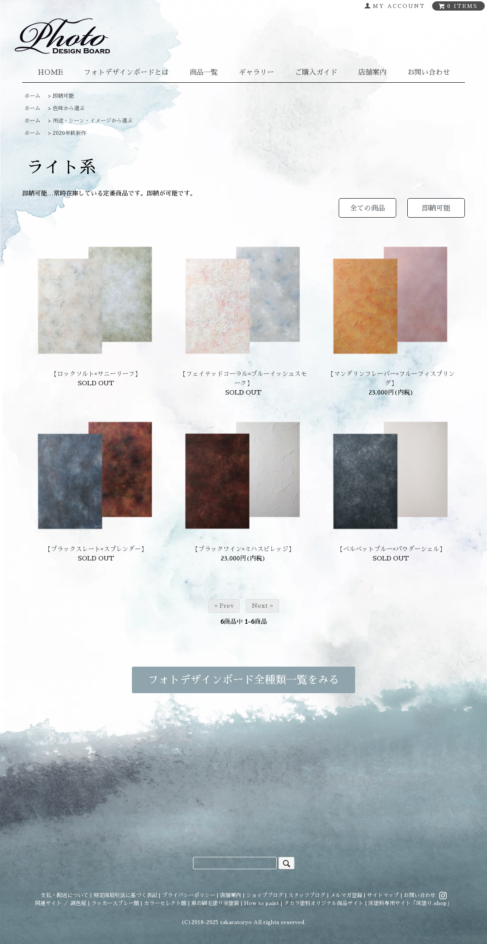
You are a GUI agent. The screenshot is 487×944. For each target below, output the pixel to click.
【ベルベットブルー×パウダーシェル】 (391, 549)
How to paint (261, 903)
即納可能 (63, 96)
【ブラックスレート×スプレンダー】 (96, 549)
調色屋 (78, 903)
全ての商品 (367, 208)
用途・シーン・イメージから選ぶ (92, 120)
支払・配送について (65, 895)
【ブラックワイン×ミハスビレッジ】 (243, 549)
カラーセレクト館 (165, 903)
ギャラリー (256, 72)
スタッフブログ (306, 895)
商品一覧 (203, 72)
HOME (50, 72)
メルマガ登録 (346, 895)
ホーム (32, 96)
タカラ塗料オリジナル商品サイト (323, 903)
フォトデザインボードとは (126, 72)
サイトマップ (383, 895)
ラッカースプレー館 (115, 903)
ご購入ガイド (316, 72)
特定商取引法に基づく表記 (125, 895)
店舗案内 (372, 72)
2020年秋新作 (69, 133)
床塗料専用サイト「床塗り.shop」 (410, 903)
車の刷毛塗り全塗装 (215, 903)
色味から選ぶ (69, 108)
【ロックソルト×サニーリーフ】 (96, 374)
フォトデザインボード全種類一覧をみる (243, 680)
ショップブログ (264, 895)
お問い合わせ (428, 72)
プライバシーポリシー (188, 895)
